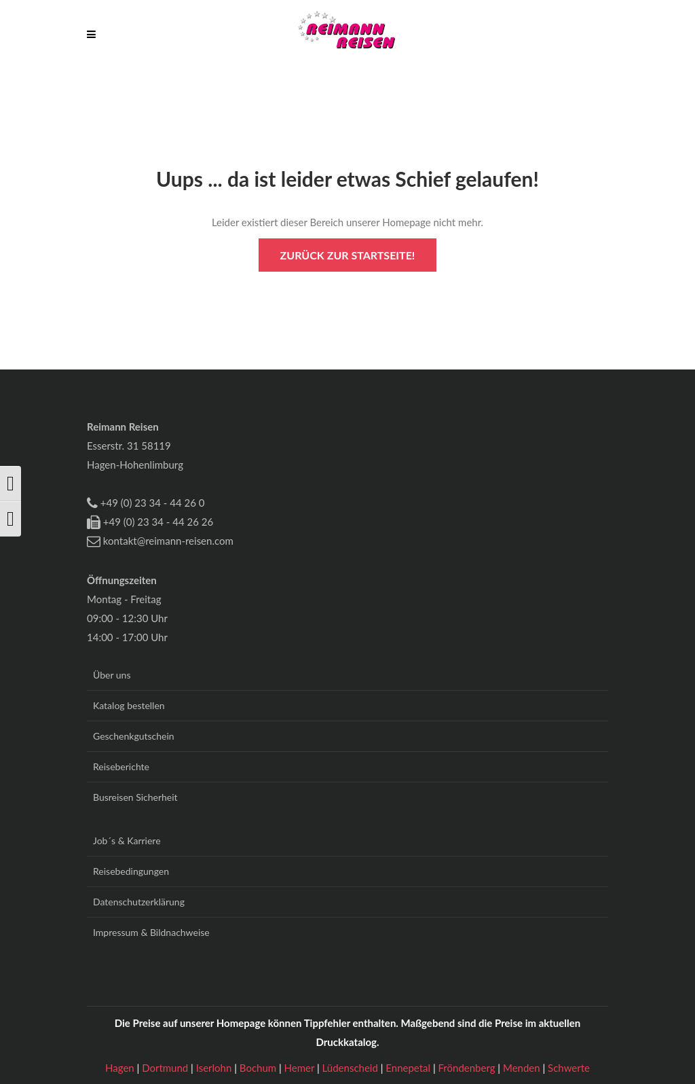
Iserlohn (215, 1068)
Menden (523, 1068)
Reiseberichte (121, 766)
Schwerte (569, 1068)
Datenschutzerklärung (139, 901)
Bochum (259, 1068)
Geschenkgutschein (133, 736)
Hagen (121, 1068)
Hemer (300, 1068)
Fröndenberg (468, 1068)
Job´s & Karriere (127, 840)
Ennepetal (409, 1068)
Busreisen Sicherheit (135, 797)
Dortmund (166, 1068)
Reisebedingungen (131, 871)
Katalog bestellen (129, 705)
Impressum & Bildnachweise (151, 932)
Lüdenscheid (351, 1068)
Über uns (111, 675)
